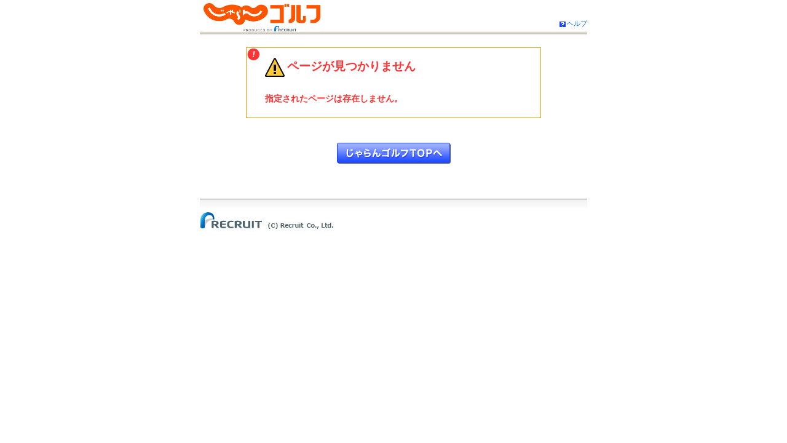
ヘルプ (577, 23)
